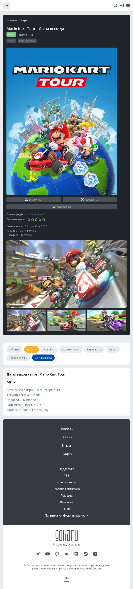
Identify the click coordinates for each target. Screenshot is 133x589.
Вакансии (66, 502)
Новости (66, 429)
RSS (66, 475)
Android (22, 34)
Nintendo (30, 230)
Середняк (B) (38, 214)
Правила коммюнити (66, 489)
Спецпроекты (66, 482)
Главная (11, 20)
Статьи (66, 437)
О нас (66, 508)
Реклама (66, 495)
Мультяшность (27, 40)
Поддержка (66, 469)
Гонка (11, 40)
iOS (31, 34)
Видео (66, 453)
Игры (24, 20)
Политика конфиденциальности (66, 515)
